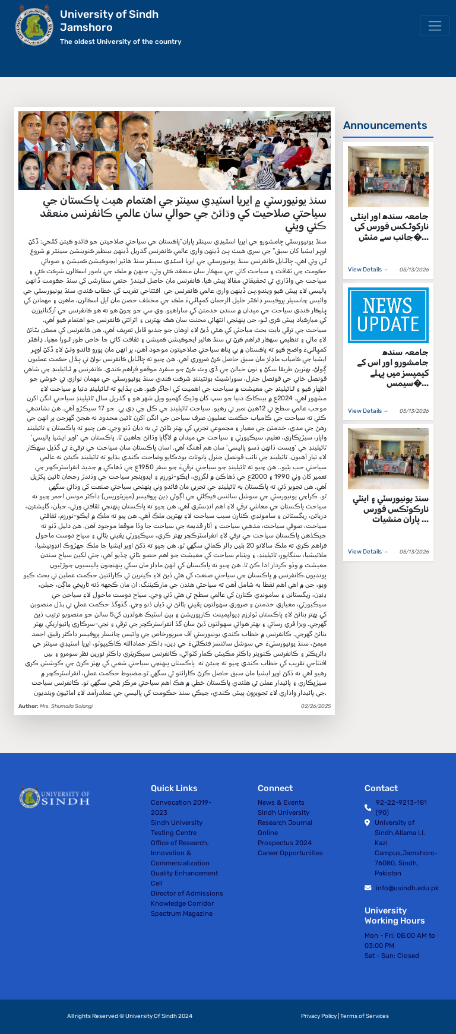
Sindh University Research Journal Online (285, 822)
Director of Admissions (187, 893)
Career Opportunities (290, 853)
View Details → (368, 269)
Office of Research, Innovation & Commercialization (180, 853)
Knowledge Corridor (182, 903)
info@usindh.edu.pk (407, 888)
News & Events (281, 802)
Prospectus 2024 (285, 843)
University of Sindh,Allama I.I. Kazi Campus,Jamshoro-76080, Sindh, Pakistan (406, 847)
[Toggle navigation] (435, 25)
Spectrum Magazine (182, 913)
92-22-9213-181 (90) (401, 807)
